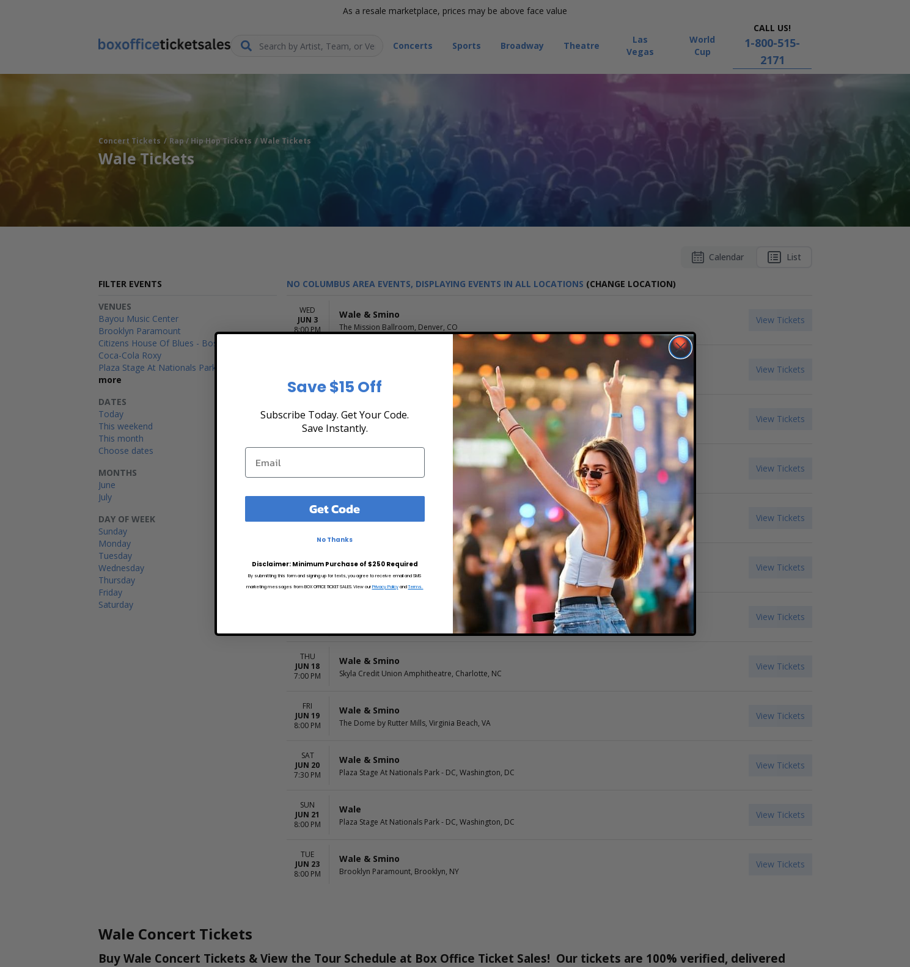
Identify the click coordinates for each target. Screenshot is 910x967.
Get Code (334, 509)
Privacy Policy (385, 586)
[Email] (335, 462)
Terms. (416, 586)
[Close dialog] (680, 347)
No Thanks (335, 539)
